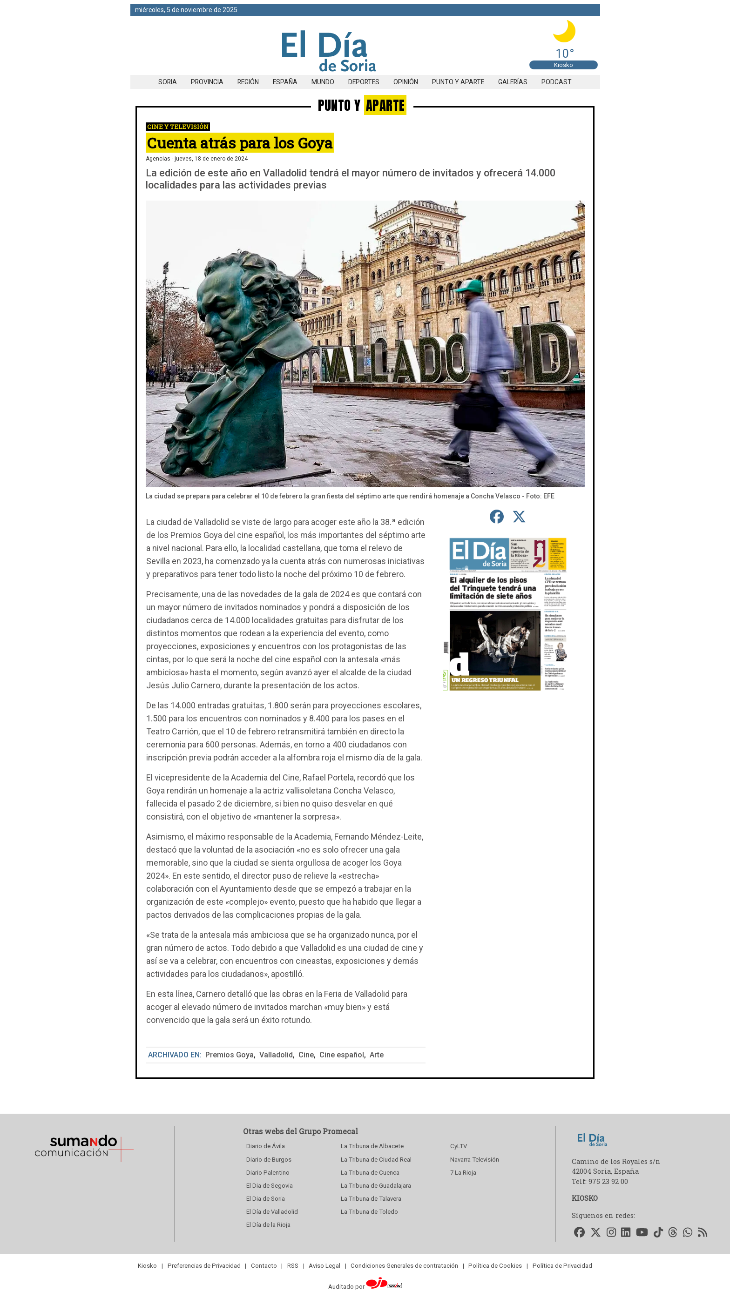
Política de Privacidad (562, 1265)
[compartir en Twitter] (519, 516)
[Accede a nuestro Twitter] (596, 1233)
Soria (167, 82)
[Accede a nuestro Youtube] (642, 1233)
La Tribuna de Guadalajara (376, 1185)
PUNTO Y (362, 105)
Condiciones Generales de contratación (404, 1265)
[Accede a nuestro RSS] (702, 1233)
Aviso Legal (324, 1265)
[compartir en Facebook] (497, 516)
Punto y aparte (458, 82)
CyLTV (458, 1146)
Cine (306, 1054)
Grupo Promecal (328, 1131)
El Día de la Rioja (268, 1224)
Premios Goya (229, 1054)
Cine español (341, 1054)
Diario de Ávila (265, 1146)
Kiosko (563, 64)
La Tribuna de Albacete (372, 1146)
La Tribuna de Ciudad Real (376, 1159)
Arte (377, 1054)
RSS (292, 1265)
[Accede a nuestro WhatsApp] (687, 1233)
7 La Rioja (463, 1172)
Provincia (207, 82)
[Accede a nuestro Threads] (673, 1233)
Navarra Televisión (474, 1159)
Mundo (322, 82)
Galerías (512, 82)
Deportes (363, 82)
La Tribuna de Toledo (369, 1211)
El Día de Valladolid (272, 1211)
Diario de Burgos (268, 1159)
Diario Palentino (268, 1172)
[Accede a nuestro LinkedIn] (626, 1233)
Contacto (264, 1265)
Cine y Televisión (178, 126)
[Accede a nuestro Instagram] (611, 1233)
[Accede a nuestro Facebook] (580, 1233)
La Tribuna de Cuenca (370, 1172)
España (285, 82)
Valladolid (276, 1054)
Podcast (556, 82)
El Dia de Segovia (269, 1185)
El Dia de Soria (265, 1198)
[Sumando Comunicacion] (84, 1161)
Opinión (405, 82)
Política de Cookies (495, 1265)
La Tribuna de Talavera (371, 1198)
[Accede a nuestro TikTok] (658, 1233)
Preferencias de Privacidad (204, 1265)
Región (248, 82)
